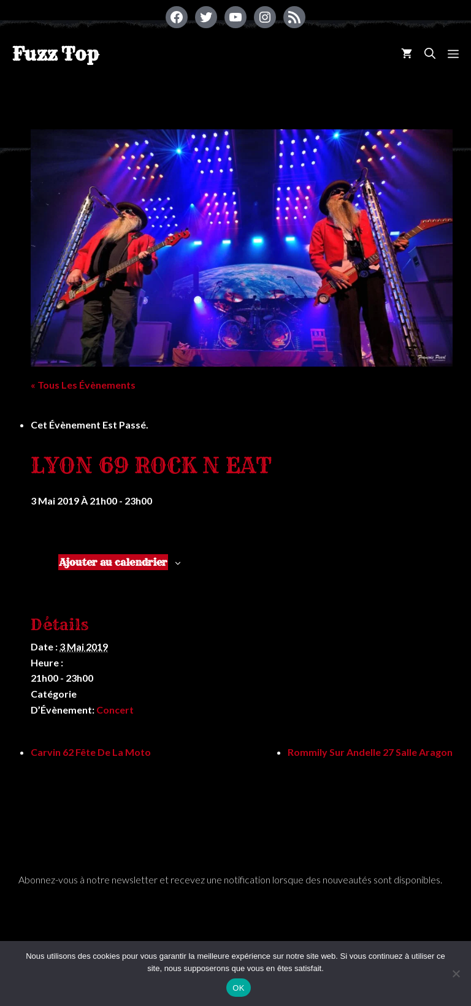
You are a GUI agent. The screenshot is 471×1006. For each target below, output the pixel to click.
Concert (115, 709)
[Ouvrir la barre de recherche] (430, 53)
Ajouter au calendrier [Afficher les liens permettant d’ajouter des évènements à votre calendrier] (113, 562)
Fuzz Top (55, 54)
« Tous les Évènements (83, 385)
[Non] (456, 973)
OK (238, 988)
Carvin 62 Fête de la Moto (91, 752)
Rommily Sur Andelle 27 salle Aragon (370, 752)
